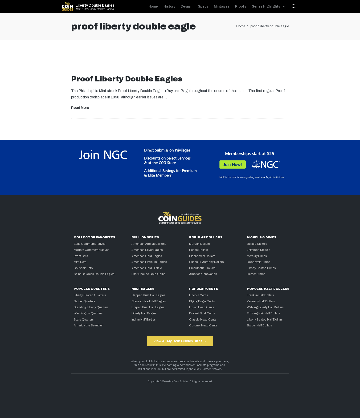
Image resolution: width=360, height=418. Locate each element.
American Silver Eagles (147, 250)
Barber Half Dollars (259, 325)
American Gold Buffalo (146, 268)
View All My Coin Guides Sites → (179, 341)
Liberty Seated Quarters (90, 295)
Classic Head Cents (203, 319)
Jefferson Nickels (258, 250)
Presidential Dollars (202, 268)
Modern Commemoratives (91, 250)
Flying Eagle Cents (202, 301)
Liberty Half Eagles (143, 313)
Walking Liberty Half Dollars (265, 307)
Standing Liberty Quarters (91, 307)
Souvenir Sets (83, 268)
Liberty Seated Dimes (261, 268)
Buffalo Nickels (257, 243)
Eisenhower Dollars (202, 256)
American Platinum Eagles (149, 262)
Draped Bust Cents (202, 313)
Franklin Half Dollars (260, 295)
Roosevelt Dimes (258, 262)
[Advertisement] (180, 59)
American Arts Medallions (148, 243)
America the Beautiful (88, 325)
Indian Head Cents (201, 307)
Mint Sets (80, 262)
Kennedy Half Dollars (261, 301)
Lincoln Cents (198, 295)
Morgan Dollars (199, 243)
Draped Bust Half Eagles (147, 307)
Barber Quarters (84, 301)
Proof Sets (81, 256)
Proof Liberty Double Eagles (126, 79)
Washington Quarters (88, 313)
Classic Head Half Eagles (148, 301)
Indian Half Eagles (143, 319)
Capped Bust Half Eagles (148, 295)
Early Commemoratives (90, 243)
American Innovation (203, 274)
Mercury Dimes (257, 256)
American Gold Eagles (146, 256)
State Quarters (84, 319)
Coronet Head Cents (203, 325)
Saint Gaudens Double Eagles (94, 274)
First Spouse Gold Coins (148, 274)
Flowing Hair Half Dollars (263, 313)
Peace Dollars (198, 250)
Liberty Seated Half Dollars (265, 319)
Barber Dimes (256, 274)
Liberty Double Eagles (95, 5)
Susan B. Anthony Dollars (206, 262)
